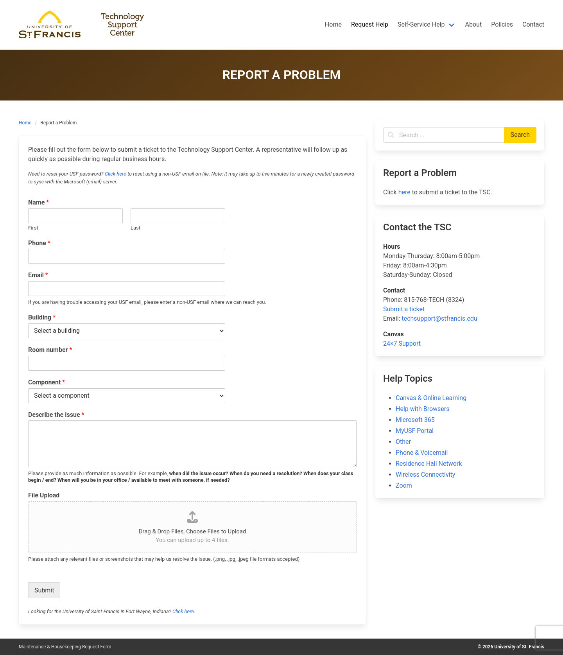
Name (38, 202)
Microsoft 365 (415, 420)
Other (403, 441)
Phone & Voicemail (422, 452)
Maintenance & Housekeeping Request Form (65, 647)
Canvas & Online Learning (431, 398)
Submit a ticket (404, 309)
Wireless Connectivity (425, 474)
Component (46, 382)
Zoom (404, 485)
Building (42, 317)
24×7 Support (402, 343)
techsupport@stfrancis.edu (439, 318)
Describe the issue (56, 414)
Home (25, 123)
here (404, 192)
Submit (44, 590)
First (33, 228)
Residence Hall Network (429, 463)
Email (38, 275)
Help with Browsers (422, 409)
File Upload (43, 495)
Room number (50, 350)
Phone (39, 243)
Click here (115, 174)
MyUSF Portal (415, 430)
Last (135, 228)
